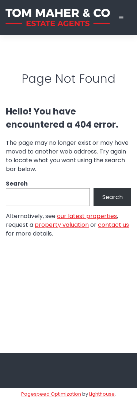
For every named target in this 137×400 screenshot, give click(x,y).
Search (17, 183)
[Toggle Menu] (121, 17)
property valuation (62, 225)
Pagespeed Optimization (51, 394)
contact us (113, 225)
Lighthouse (102, 394)
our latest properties (87, 216)
